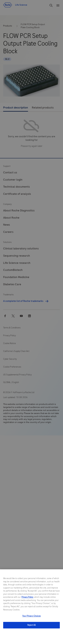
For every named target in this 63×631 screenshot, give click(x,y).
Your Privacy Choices (31, 620)
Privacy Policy (27, 601)
